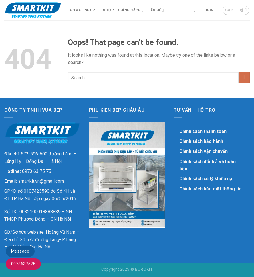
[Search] (196, 10)
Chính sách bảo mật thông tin (210, 189)
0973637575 (23, 263)
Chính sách (131, 10)
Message (20, 251)
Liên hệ (156, 10)
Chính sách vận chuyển (203, 151)
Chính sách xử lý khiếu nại (206, 178)
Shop (90, 10)
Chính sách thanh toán (203, 131)
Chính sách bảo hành (201, 141)
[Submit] (244, 77)
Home (75, 10)
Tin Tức (106, 10)
